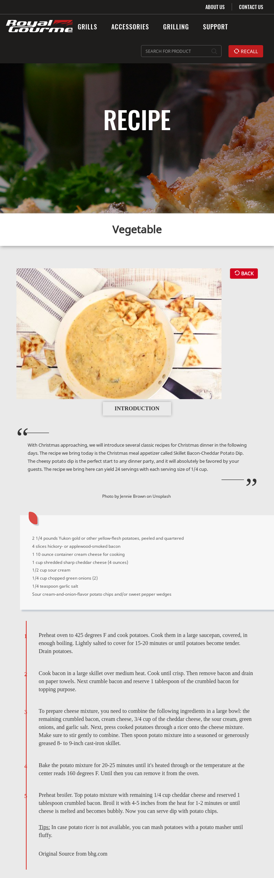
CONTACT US (251, 6)
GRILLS (87, 26)
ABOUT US (215, 6)
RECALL (246, 51)
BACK (244, 270)
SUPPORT (215, 26)
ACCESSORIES (130, 26)
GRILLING (176, 26)
